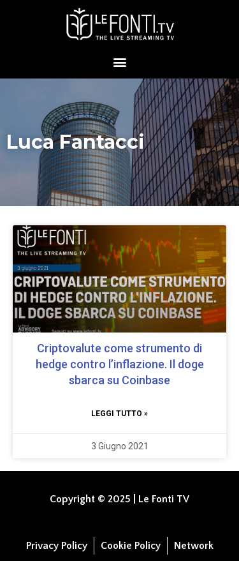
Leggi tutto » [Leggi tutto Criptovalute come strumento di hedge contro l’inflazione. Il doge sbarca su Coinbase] (119, 413)
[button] (119, 61)
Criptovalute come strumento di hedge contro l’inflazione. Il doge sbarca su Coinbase (120, 364)
